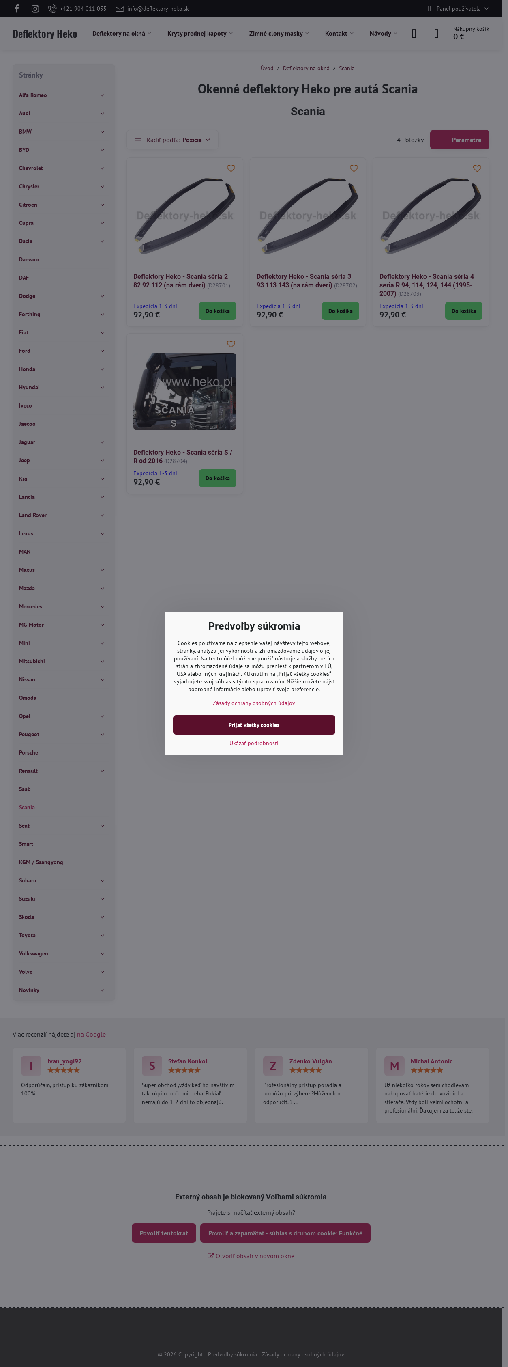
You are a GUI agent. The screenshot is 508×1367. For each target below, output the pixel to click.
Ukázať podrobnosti (254, 743)
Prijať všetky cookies (254, 725)
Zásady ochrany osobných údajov (254, 703)
